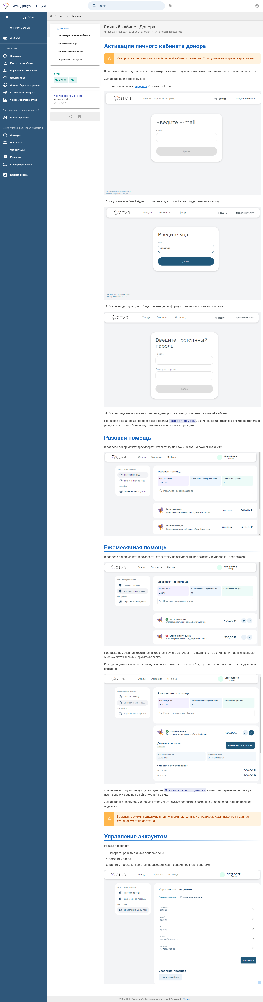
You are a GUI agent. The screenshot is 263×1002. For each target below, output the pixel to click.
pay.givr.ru (140, 86)
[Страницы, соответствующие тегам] (73, 80)
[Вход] (257, 5)
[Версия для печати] (79, 116)
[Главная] (7, 17)
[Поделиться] (70, 116)
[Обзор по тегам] (170, 5)
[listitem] (75, 35)
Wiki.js (186, 999)
